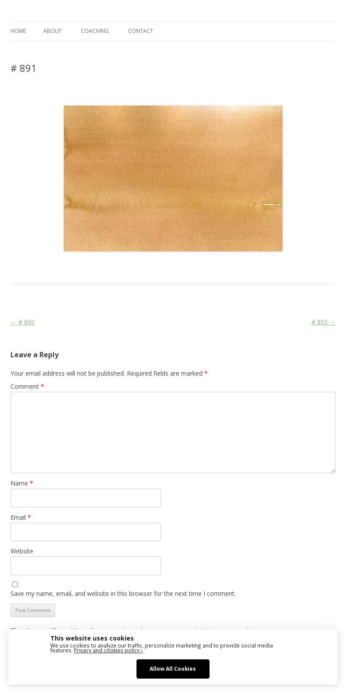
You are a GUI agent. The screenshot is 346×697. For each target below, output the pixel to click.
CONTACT (140, 31)
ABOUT (52, 31)
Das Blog (88, 267)
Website (21, 551)
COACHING (95, 31)
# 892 (323, 322)
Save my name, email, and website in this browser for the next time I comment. (123, 593)
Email (20, 517)
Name (21, 483)
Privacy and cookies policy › (108, 650)
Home (18, 31)
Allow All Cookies (173, 668)
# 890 (22, 322)
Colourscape (149, 267)
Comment (27, 386)
